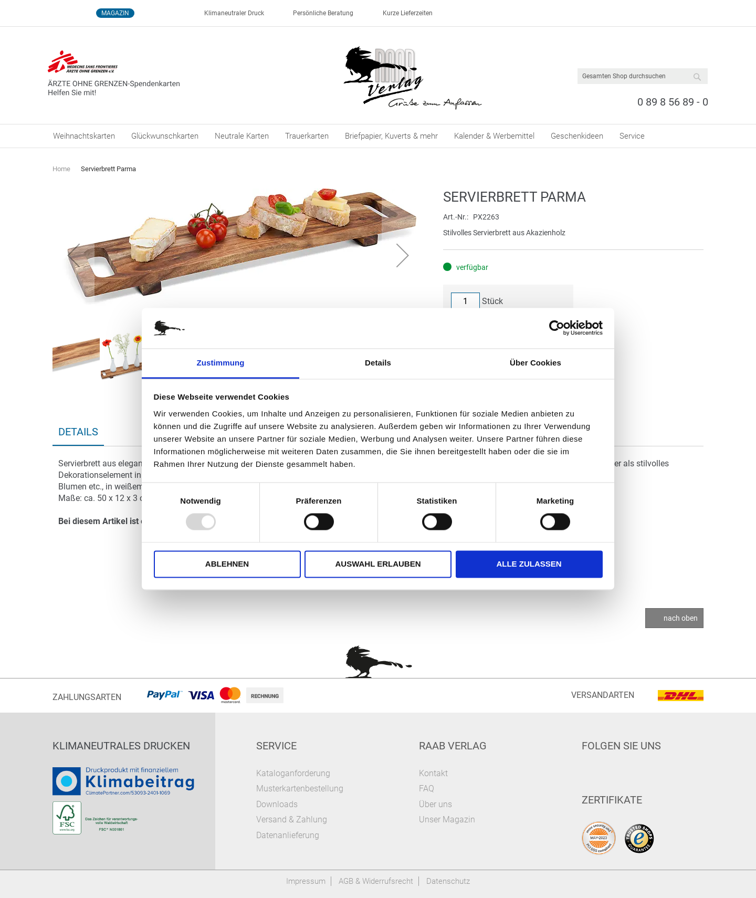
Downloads (277, 804)
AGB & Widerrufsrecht (376, 881)
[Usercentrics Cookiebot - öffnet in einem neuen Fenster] (557, 328)
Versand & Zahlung (291, 819)
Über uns (435, 804)
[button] (73, 255)
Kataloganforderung (293, 773)
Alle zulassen (528, 563)
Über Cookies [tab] (535, 362)
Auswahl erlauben (378, 563)
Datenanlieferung (287, 835)
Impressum (306, 881)
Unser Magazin (447, 819)
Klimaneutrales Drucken (121, 745)
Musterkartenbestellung (299, 788)
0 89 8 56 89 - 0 (672, 102)
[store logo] (412, 75)
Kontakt (433, 773)
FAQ (426, 788)
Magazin (115, 13)
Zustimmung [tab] (221, 362)
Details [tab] (378, 362)
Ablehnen (227, 563)
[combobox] (642, 76)
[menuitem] (84, 136)
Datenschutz (448, 881)
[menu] (378, 136)
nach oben (681, 618)
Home (61, 169)
